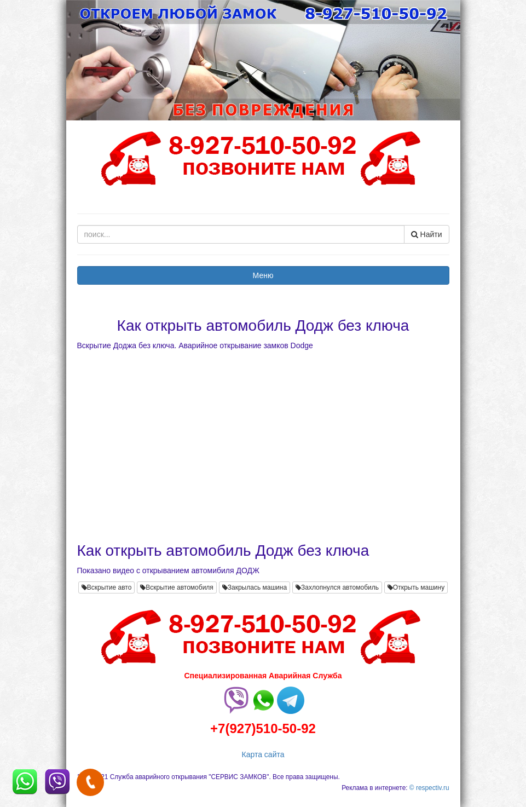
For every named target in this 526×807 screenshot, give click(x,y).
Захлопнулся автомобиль (337, 587)
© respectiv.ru (429, 788)
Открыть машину (416, 587)
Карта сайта (263, 754)
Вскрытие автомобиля (176, 587)
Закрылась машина (254, 587)
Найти (426, 234)
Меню (263, 275)
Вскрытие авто (107, 587)
